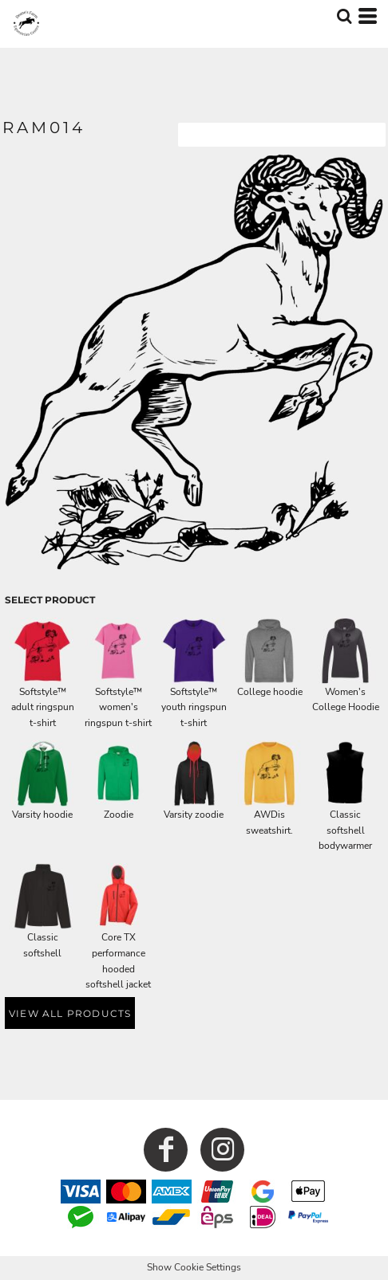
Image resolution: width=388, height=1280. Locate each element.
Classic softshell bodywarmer (345, 830)
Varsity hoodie (42, 814)
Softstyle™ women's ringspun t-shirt (118, 707)
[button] (344, 16)
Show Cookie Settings (194, 1267)
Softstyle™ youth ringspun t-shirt (194, 707)
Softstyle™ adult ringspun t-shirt (42, 707)
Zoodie (118, 814)
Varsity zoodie (194, 814)
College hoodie (270, 691)
